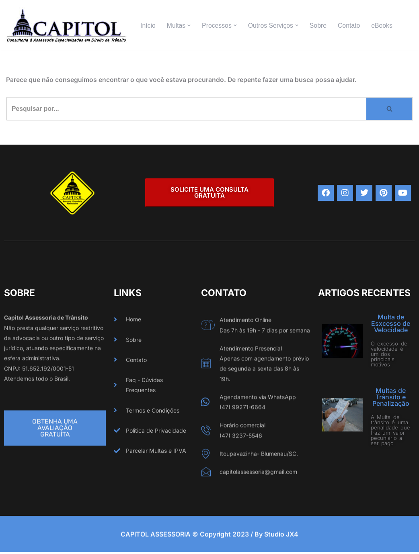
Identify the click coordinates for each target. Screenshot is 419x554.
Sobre (320, 25)
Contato (351, 25)
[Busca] (186, 109)
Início (148, 25)
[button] (189, 25)
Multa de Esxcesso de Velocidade (390, 323)
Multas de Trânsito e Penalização (390, 397)
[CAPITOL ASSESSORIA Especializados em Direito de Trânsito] (66, 25)
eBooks (384, 25)
